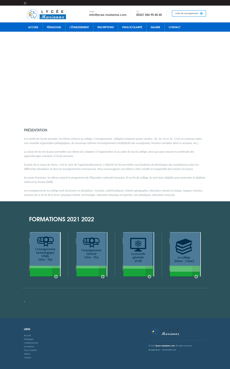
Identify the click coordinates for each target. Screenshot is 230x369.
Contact (174, 27)
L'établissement (79, 27)
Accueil (33, 27)
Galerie (155, 27)
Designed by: (155, 350)
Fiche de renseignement (189, 13)
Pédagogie (54, 27)
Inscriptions (105, 27)
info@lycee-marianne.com (107, 14)
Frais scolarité (132, 27)
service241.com (169, 350)
